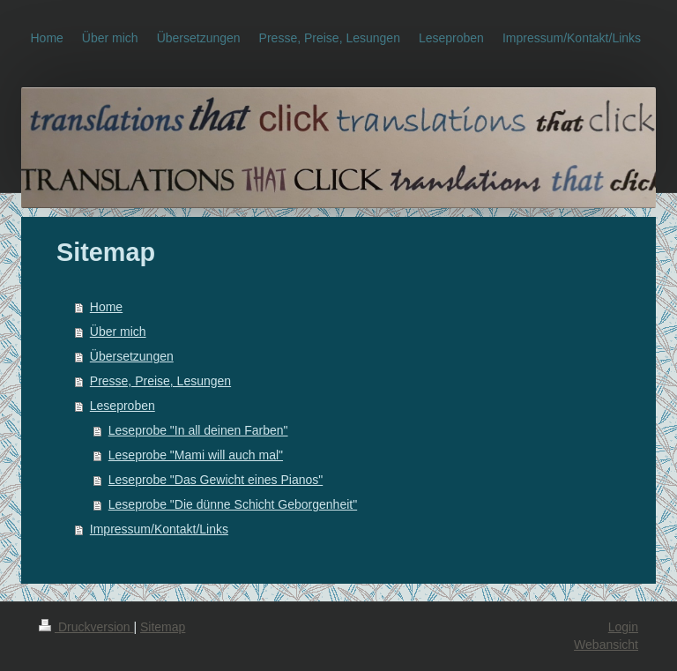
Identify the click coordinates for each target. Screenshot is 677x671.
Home (106, 307)
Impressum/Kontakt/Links (159, 529)
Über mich (118, 331)
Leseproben (122, 406)
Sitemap (162, 627)
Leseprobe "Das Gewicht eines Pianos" (215, 480)
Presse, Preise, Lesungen (160, 381)
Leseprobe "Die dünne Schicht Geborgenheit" (232, 504)
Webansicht (606, 644)
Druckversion (86, 627)
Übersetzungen (132, 356)
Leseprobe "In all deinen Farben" (198, 430)
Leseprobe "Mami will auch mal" (195, 455)
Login (623, 627)
